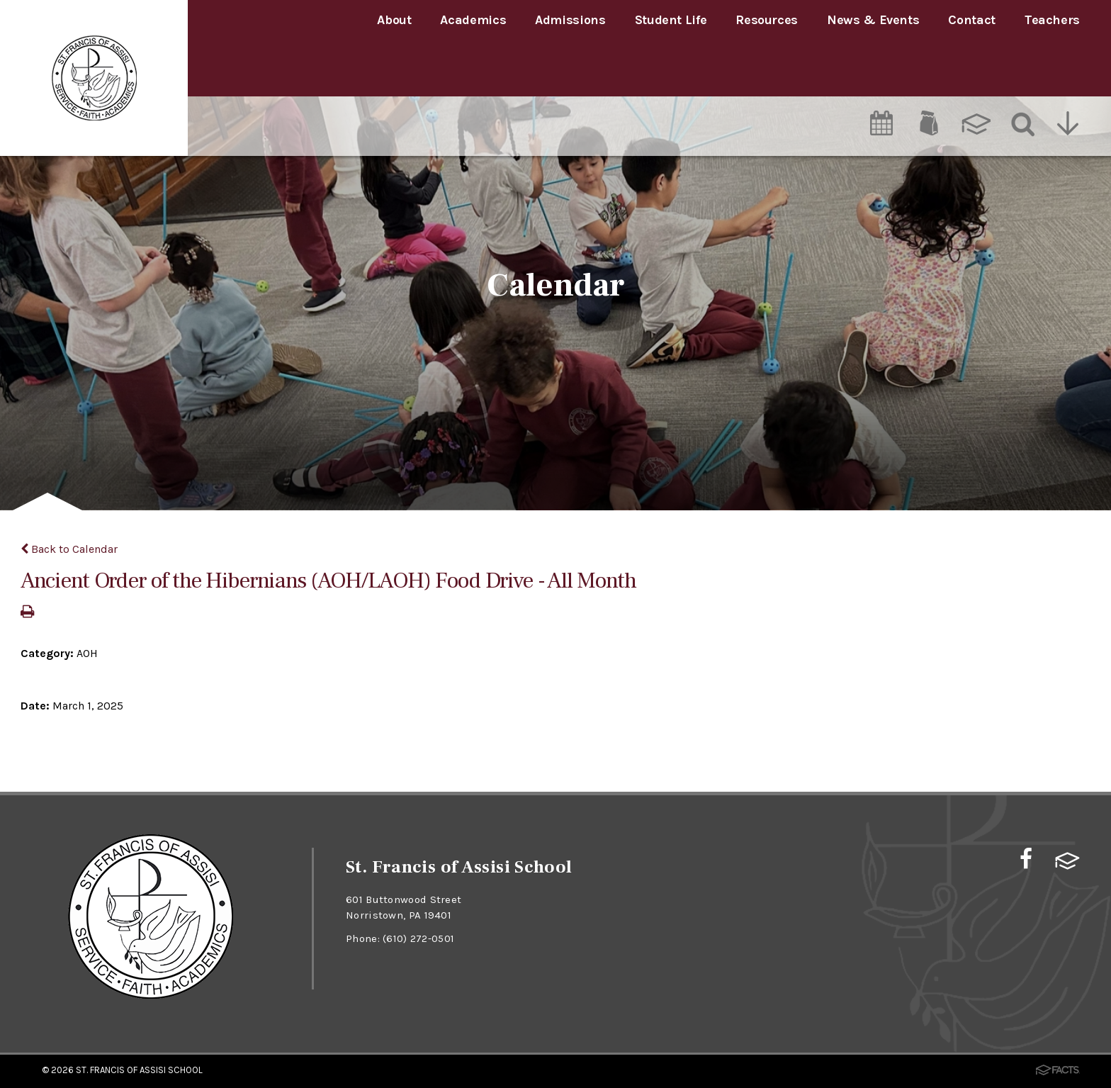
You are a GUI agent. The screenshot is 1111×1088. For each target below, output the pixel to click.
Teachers (1052, 20)
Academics (473, 20)
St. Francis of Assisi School (139, 1069)
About (394, 20)
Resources (766, 20)
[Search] (1022, 69)
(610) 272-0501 (419, 937)
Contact (971, 20)
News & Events (873, 20)
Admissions (570, 20)
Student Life (671, 20)
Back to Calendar (69, 549)
